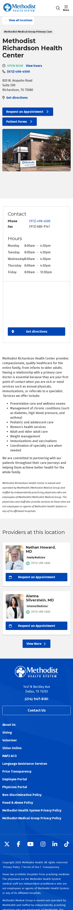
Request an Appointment (27, 112)
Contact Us (37, 710)
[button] (67, 8)
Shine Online (12, 748)
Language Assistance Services (24, 764)
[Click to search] (58, 8)
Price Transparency (16, 771)
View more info (36, 564)
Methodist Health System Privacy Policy (31, 810)
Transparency (51, 867)
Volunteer (9, 740)
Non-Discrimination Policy (21, 795)
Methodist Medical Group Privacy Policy (31, 818)
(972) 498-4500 (18, 71)
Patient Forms (19, 121)
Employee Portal (14, 779)
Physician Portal (14, 787)
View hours (34, 66)
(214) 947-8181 (36, 699)
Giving (7, 732)
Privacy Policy (11, 867)
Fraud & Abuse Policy (17, 802)
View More (36, 644)
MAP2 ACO (9, 756)
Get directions (17, 98)
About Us (9, 725)
